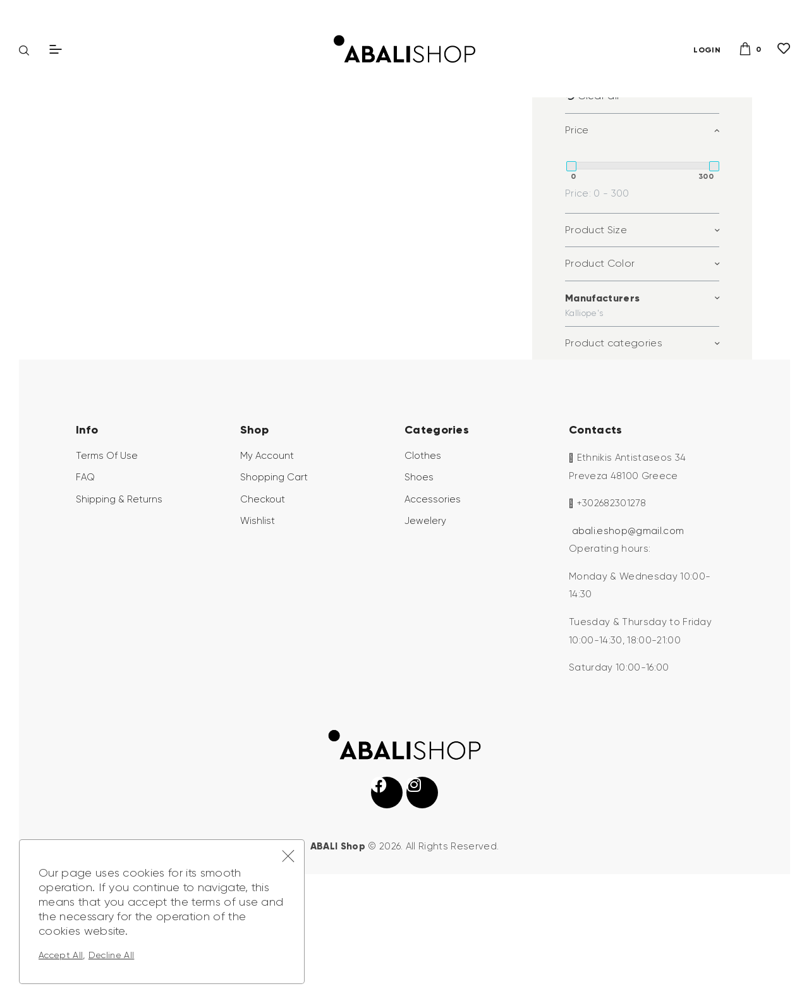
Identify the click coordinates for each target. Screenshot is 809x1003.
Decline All (111, 955)
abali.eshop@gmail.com (628, 628)
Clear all (598, 193)
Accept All (61, 955)
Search (702, 120)
